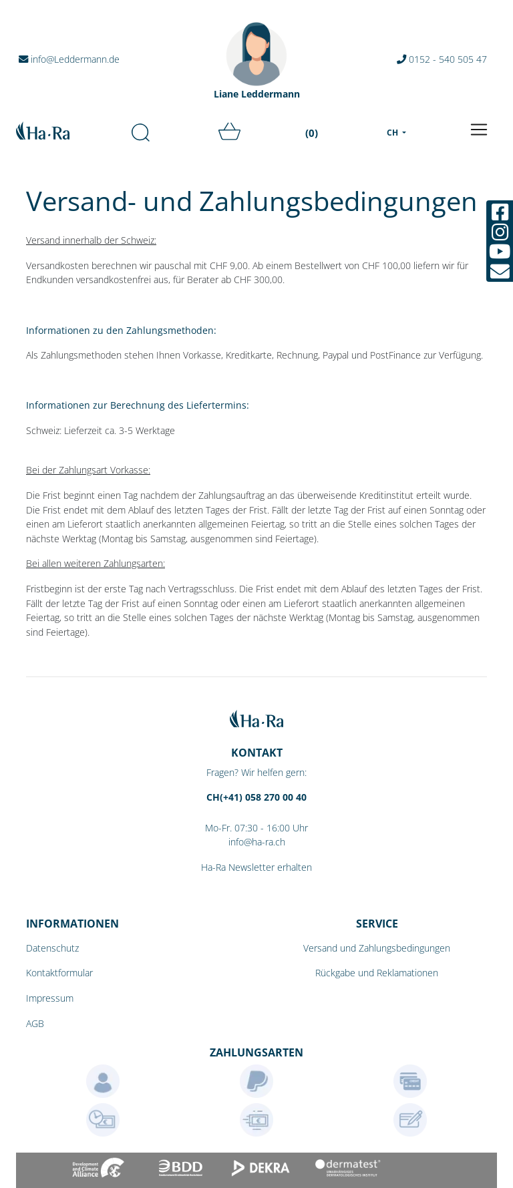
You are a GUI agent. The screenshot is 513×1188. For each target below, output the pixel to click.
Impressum (49, 998)
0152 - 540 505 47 (442, 59)
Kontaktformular (59, 972)
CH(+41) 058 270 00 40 (256, 797)
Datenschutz (52, 948)
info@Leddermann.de (69, 59)
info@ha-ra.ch (256, 841)
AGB (35, 1023)
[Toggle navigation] (479, 129)
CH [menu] (393, 132)
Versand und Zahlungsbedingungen (376, 948)
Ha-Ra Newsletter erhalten (256, 867)
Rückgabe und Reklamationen (376, 972)
